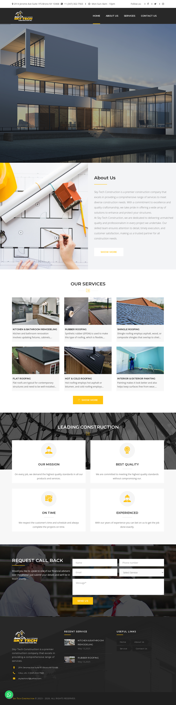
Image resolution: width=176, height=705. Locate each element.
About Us (139, 642)
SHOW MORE (109, 252)
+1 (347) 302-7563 (73, 3)
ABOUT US (112, 15)
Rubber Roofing (76, 329)
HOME (96, 15)
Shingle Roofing (128, 329)
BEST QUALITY (127, 464)
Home (123, 642)
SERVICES (129, 15)
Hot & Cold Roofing (78, 378)
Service (123, 648)
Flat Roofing (22, 378)
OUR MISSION (49, 464)
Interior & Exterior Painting (136, 378)
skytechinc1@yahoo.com (29, 678)
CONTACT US (149, 15)
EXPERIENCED (127, 513)
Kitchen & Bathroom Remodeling (35, 329)
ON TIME (49, 513)
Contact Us (141, 648)
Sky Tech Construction (23, 698)
